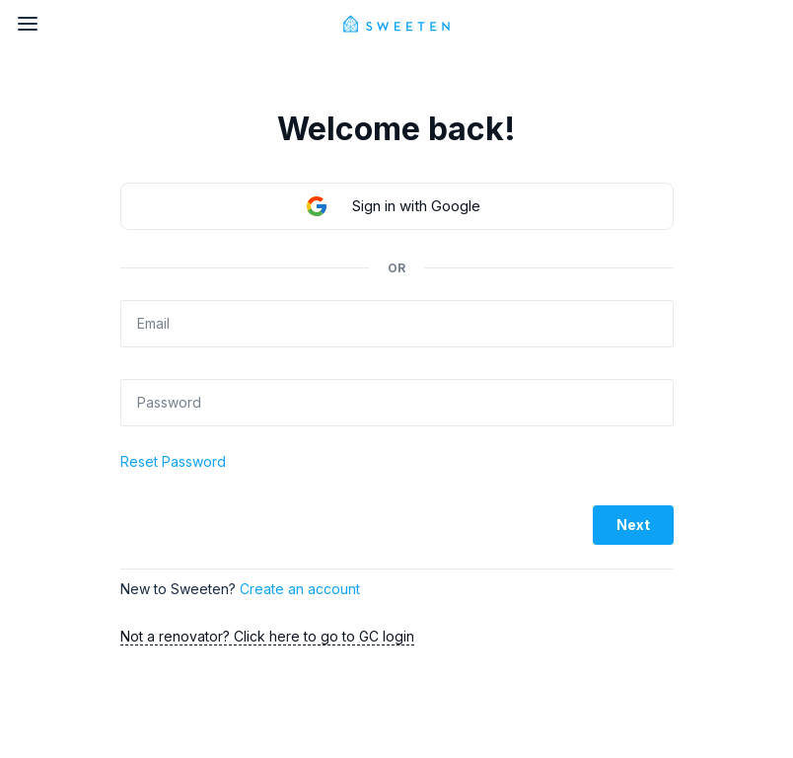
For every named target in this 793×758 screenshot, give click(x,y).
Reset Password (173, 461)
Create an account (300, 588)
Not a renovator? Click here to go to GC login (267, 636)
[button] (397, 206)
